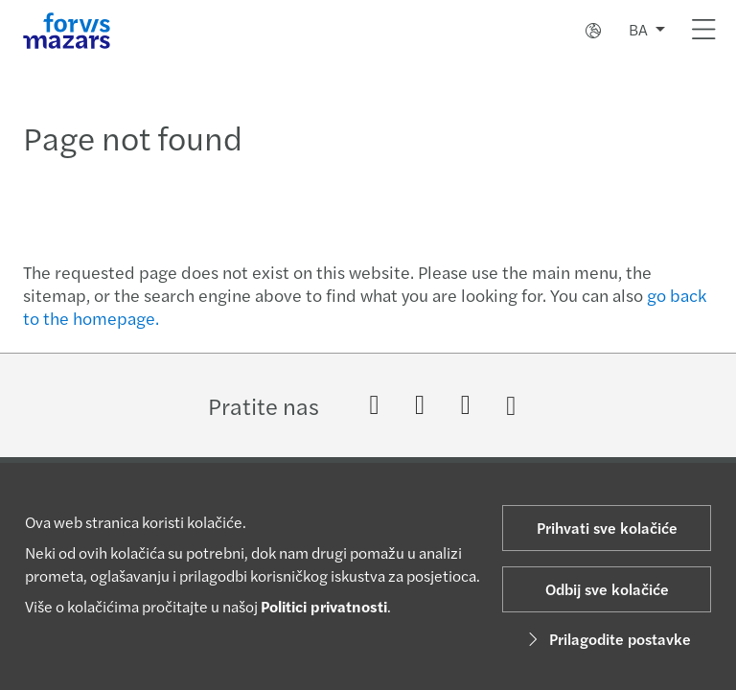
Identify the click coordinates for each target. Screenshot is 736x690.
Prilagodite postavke (606, 639)
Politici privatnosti (324, 606)
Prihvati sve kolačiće (607, 528)
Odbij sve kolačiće (607, 589)
